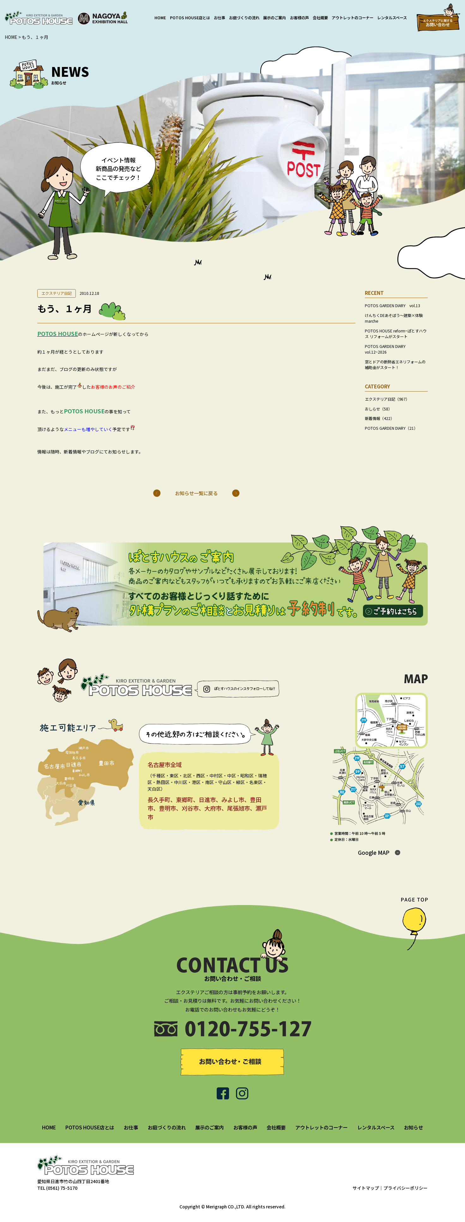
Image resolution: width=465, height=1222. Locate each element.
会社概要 (320, 18)
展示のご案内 (274, 18)
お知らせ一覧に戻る (196, 492)
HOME (160, 18)
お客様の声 (299, 18)
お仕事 (219, 18)
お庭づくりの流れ (244, 18)
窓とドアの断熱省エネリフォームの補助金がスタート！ (395, 364)
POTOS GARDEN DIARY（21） (391, 428)
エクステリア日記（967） (387, 399)
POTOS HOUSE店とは (190, 18)
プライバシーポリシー (405, 1188)
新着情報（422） (379, 418)
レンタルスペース (392, 18)
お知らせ (413, 1127)
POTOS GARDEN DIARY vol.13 (392, 305)
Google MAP (374, 852)
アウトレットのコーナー (352, 18)
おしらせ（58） (378, 409)
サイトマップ (366, 1188)
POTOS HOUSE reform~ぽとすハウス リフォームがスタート (395, 333)
